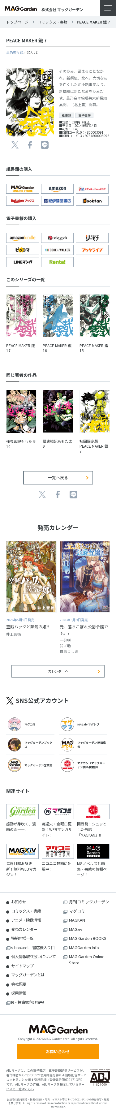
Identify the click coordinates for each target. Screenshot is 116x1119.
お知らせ (18, 902)
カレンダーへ (58, 671)
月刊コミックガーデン (89, 902)
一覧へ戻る (58, 477)
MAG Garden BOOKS (87, 938)
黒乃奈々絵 (14, 52)
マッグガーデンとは (28, 975)
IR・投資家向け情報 (27, 1002)
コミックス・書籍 (52, 21)
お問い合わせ (58, 1051)
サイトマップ (22, 966)
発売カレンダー (24, 929)
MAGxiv (75, 929)
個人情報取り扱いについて (33, 956)
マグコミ (77, 911)
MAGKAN (77, 920)
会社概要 (18, 984)
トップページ (17, 21)
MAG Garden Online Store (87, 959)
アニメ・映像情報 (26, 920)
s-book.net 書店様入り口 (32, 947)
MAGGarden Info (84, 947)
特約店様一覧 (22, 938)
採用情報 (18, 993)
